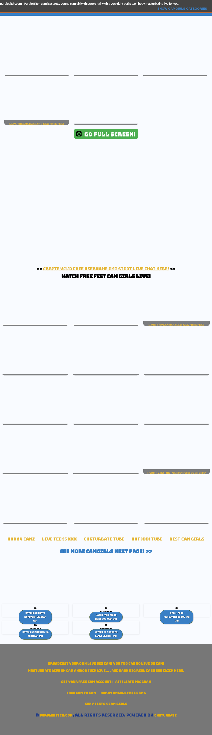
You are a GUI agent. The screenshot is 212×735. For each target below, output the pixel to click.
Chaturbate (165, 715)
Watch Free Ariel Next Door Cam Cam (106, 617)
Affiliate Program (133, 682)
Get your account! (87, 682)
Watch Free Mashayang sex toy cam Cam (177, 617)
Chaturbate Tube (104, 539)
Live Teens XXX (59, 539)
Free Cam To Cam (81, 693)
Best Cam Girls (187, 539)
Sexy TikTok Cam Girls (106, 704)
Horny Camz (21, 539)
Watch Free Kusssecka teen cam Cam (35, 634)
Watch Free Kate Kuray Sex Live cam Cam (35, 617)
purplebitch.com (11, 3)
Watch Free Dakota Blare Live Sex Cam (105, 634)
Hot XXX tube (147, 539)
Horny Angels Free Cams (123, 693)
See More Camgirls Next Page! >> (106, 551)
